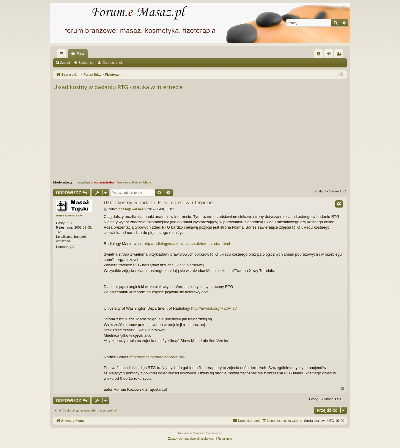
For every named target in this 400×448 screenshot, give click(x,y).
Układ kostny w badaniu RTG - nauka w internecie (118, 87)
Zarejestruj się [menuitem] (340, 55)
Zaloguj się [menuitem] (330, 55)
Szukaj (65, 62)
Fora (80, 54)
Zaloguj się (86, 62)
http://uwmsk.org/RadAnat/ (214, 308)
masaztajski (83, 182)
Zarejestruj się (113, 62)
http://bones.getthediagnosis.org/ (157, 357)
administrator (104, 182)
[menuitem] (318, 53)
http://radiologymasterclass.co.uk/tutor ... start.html (187, 243)
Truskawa (123, 182)
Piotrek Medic (142, 182)
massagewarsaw (69, 215)
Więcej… (62, 55)
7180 (69, 223)
